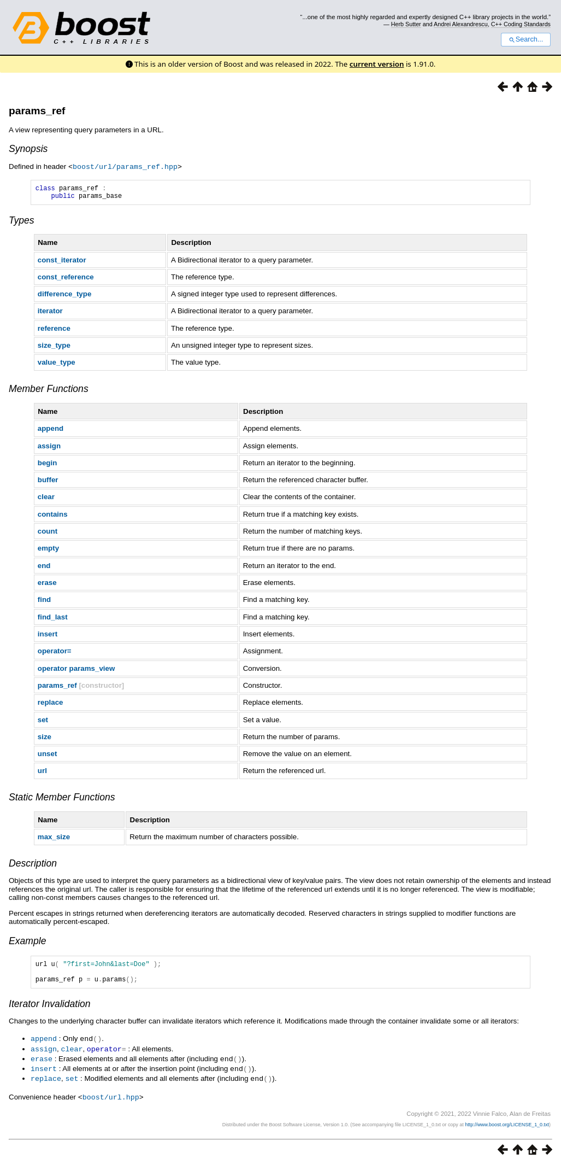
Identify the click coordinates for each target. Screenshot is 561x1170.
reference (54, 331)
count (47, 534)
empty (48, 551)
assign (49, 448)
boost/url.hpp (110, 1102)
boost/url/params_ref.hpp (125, 166)
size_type (54, 348)
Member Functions (48, 391)
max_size (54, 839)
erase (47, 585)
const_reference (66, 280)
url (42, 773)
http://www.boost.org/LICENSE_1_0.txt (507, 1129)
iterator (50, 313)
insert (47, 637)
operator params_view (76, 671)
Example (27, 943)
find (44, 602)
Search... (526, 39)
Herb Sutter (406, 24)
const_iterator (62, 263)
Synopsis (28, 148)
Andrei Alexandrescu (461, 24)
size (44, 739)
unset (47, 756)
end (44, 568)
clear (46, 499)
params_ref (37, 110)
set (43, 722)
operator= (55, 654)
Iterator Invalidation (50, 1011)
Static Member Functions (62, 799)
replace (50, 705)
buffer (48, 482)
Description (33, 866)
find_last (53, 620)
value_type (56, 365)
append (50, 431)
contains (53, 517)
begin (47, 465)
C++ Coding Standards (521, 24)
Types (21, 223)
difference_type (65, 296)
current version (377, 64)
